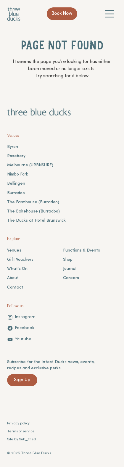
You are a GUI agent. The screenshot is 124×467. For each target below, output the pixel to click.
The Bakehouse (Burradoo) (33, 211)
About (13, 278)
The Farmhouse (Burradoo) (33, 202)
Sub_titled (27, 439)
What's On (17, 269)
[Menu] (109, 14)
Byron (12, 147)
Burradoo (16, 193)
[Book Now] (62, 13)
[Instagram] (21, 317)
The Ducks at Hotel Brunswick (36, 220)
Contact (15, 287)
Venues (14, 250)
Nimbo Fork (17, 174)
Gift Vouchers (20, 259)
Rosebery (16, 156)
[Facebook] (20, 328)
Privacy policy (18, 423)
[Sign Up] (22, 380)
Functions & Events (81, 250)
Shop (68, 259)
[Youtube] (19, 339)
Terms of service (21, 431)
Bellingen (16, 183)
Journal (69, 269)
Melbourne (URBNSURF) (30, 165)
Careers (71, 278)
